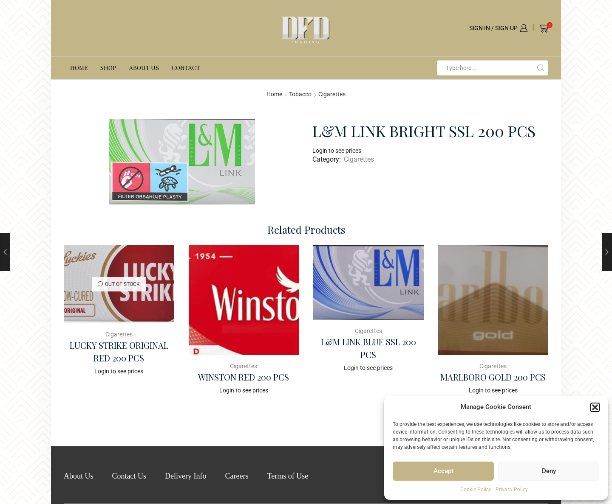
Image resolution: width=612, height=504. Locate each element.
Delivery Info (185, 476)
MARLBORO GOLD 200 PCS (493, 377)
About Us (144, 68)
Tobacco (300, 94)
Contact (186, 68)
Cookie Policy (475, 490)
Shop (108, 68)
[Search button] (540, 68)
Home (79, 68)
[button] (595, 407)
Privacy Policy (512, 490)
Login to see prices (336, 150)
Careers (236, 476)
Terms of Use (287, 476)
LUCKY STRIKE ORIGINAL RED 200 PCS (119, 351)
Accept (443, 471)
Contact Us (129, 476)
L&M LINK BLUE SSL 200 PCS (368, 348)
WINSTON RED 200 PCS (243, 377)
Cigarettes (332, 94)
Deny (549, 471)
